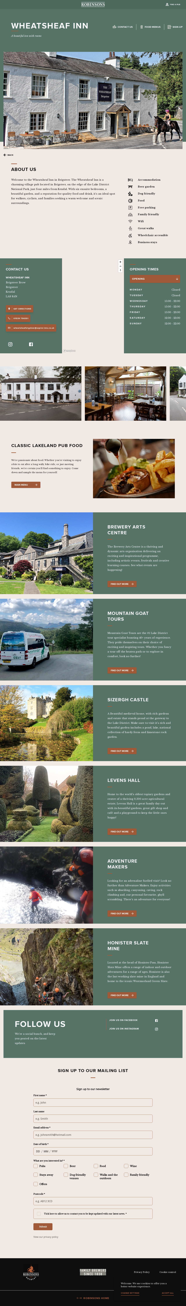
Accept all (168, 1293)
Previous (5, 394)
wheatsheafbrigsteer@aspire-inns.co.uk (31, 328)
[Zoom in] (120, 262)
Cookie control (168, 1272)
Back (11, 155)
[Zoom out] (120, 266)
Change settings (130, 1293)
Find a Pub (175, 4)
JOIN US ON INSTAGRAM (133, 1028)
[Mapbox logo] (69, 350)
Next (157, 394)
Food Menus (153, 27)
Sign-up (178, 27)
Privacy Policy (142, 1272)
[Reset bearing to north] (120, 270)
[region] (93, 305)
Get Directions (19, 309)
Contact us (125, 27)
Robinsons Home (93, 1298)
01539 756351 (18, 318)
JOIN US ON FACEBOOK (133, 1020)
